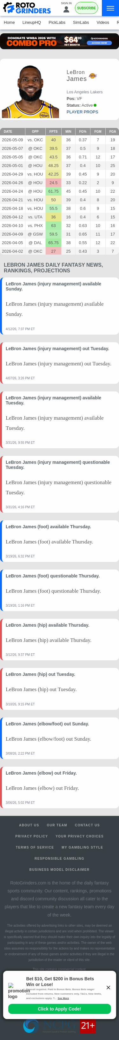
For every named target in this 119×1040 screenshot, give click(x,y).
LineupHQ (32, 22)
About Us (29, 825)
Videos (103, 22)
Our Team (57, 825)
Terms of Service (35, 847)
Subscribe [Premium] (86, 8)
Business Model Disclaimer (60, 869)
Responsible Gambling (59, 858)
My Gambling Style (82, 847)
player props (82, 112)
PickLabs (57, 22)
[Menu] (110, 8)
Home (9, 22)
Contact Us (87, 825)
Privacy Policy (31, 836)
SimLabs (81, 22)
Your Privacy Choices (80, 836)
